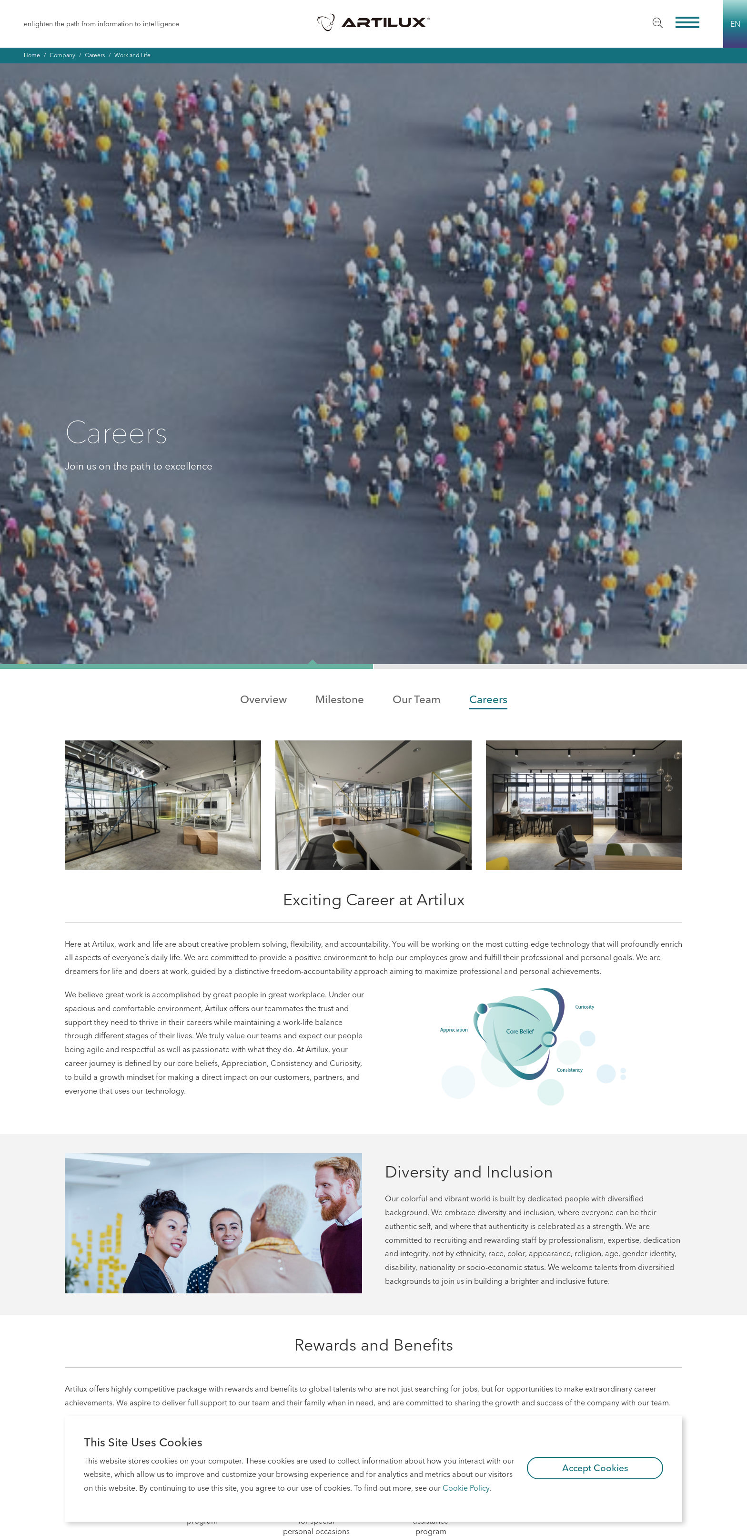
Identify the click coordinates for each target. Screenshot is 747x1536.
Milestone (339, 382)
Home (32, 55)
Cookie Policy (466, 1488)
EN (735, 24)
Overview (263, 382)
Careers (95, 55)
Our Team (417, 382)
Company (62, 55)
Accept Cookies (595, 1468)
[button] (186, 349)
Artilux (373, 22)
